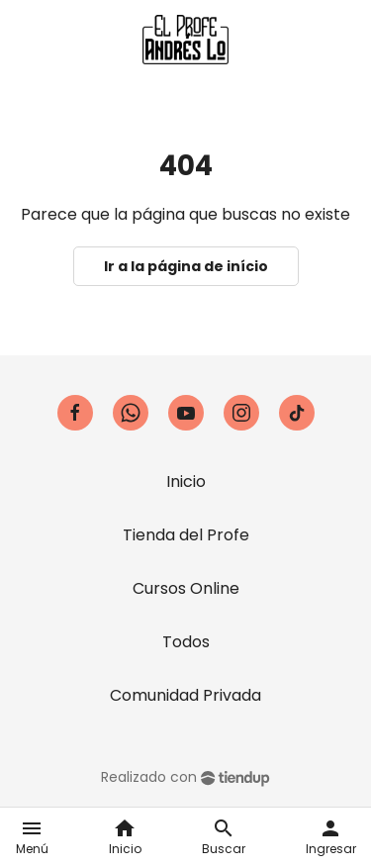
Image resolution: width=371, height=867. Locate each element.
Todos (186, 641)
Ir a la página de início (186, 266)
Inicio (186, 481)
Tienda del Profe (186, 535)
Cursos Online (186, 588)
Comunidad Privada (185, 695)
